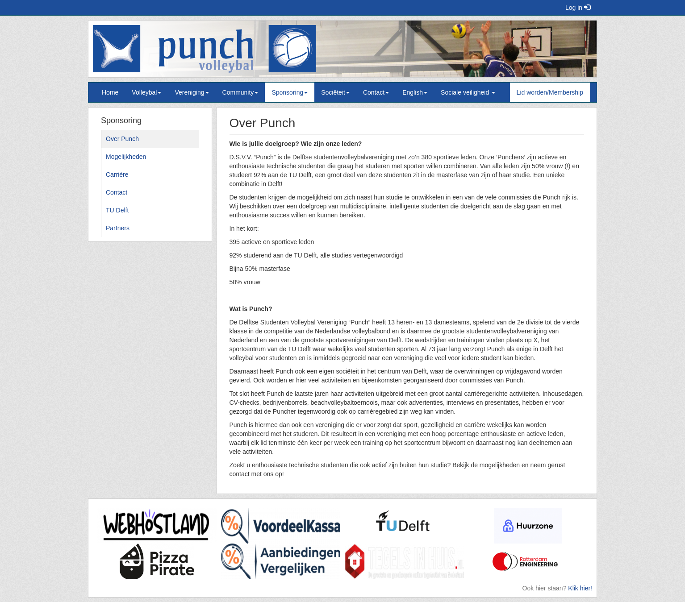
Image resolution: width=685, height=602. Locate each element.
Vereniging (192, 92)
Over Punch (122, 138)
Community (240, 92)
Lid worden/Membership (550, 92)
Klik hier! (580, 588)
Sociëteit (335, 92)
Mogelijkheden (126, 156)
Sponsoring (289, 92)
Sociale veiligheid (468, 92)
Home (110, 92)
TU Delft (117, 210)
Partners (117, 228)
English (414, 92)
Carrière (117, 174)
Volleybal (146, 92)
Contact (376, 92)
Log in (577, 7)
